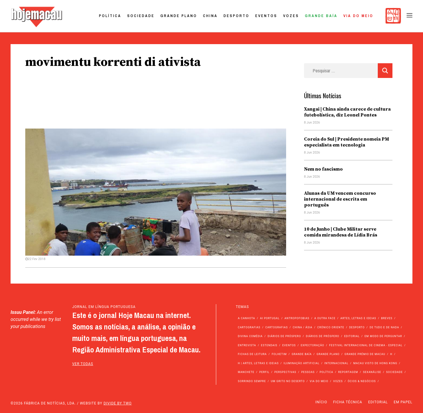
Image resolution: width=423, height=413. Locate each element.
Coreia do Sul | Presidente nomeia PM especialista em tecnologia (346, 142)
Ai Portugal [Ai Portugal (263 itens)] (270, 318)
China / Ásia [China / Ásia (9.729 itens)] (303, 327)
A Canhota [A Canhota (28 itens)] (246, 318)
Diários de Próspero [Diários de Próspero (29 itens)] (322, 336)
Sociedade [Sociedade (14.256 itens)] (394, 372)
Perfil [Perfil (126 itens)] (264, 372)
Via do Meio (358, 15)
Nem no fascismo (323, 169)
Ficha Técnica (347, 402)
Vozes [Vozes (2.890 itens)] (338, 381)
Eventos (266, 15)
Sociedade (141, 15)
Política (110, 15)
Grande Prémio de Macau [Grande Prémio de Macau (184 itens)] (365, 354)
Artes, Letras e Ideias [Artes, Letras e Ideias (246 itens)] (358, 318)
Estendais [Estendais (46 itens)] (269, 345)
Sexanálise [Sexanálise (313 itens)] (372, 372)
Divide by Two (117, 403)
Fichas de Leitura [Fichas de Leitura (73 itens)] (252, 354)
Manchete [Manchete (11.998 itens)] (246, 372)
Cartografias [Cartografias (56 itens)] (249, 327)
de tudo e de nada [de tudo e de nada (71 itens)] (384, 327)
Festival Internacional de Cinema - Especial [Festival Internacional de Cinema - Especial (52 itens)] (365, 345)
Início (321, 402)
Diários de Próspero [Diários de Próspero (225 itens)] (284, 336)
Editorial (378, 402)
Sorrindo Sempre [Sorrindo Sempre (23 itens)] (252, 381)
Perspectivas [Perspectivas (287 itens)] (285, 372)
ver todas (82, 364)
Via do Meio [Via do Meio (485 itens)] (319, 381)
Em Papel (403, 402)
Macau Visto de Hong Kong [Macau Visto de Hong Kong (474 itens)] (375, 363)
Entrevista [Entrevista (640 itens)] (247, 345)
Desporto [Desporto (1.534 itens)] (357, 327)
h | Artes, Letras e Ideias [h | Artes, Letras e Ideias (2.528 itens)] (258, 363)
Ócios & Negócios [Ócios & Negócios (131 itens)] (362, 381)
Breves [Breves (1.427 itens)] (386, 318)
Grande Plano (178, 15)
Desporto (236, 15)
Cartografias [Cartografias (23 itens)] (276, 327)
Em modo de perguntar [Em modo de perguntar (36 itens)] (383, 336)
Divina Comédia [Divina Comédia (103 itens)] (250, 336)
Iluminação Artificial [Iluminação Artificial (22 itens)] (301, 363)
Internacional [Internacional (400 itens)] (336, 363)
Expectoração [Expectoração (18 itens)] (312, 345)
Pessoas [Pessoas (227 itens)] (308, 372)
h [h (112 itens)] (391, 354)
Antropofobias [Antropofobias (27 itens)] (297, 318)
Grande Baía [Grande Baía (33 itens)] (302, 354)
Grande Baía (321, 15)
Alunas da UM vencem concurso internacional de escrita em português (340, 199)
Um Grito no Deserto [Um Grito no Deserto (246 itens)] (288, 381)
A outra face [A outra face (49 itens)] (324, 318)
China (210, 15)
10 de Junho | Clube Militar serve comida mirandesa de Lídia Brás (340, 232)
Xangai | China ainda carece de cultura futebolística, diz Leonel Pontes (347, 112)
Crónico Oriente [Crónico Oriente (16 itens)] (330, 327)
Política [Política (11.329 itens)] (326, 372)
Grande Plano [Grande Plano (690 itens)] (328, 354)
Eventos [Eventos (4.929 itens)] (289, 345)
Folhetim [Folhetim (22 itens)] (279, 354)
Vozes (291, 15)
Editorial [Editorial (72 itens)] (352, 336)
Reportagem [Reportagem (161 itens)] (348, 372)
